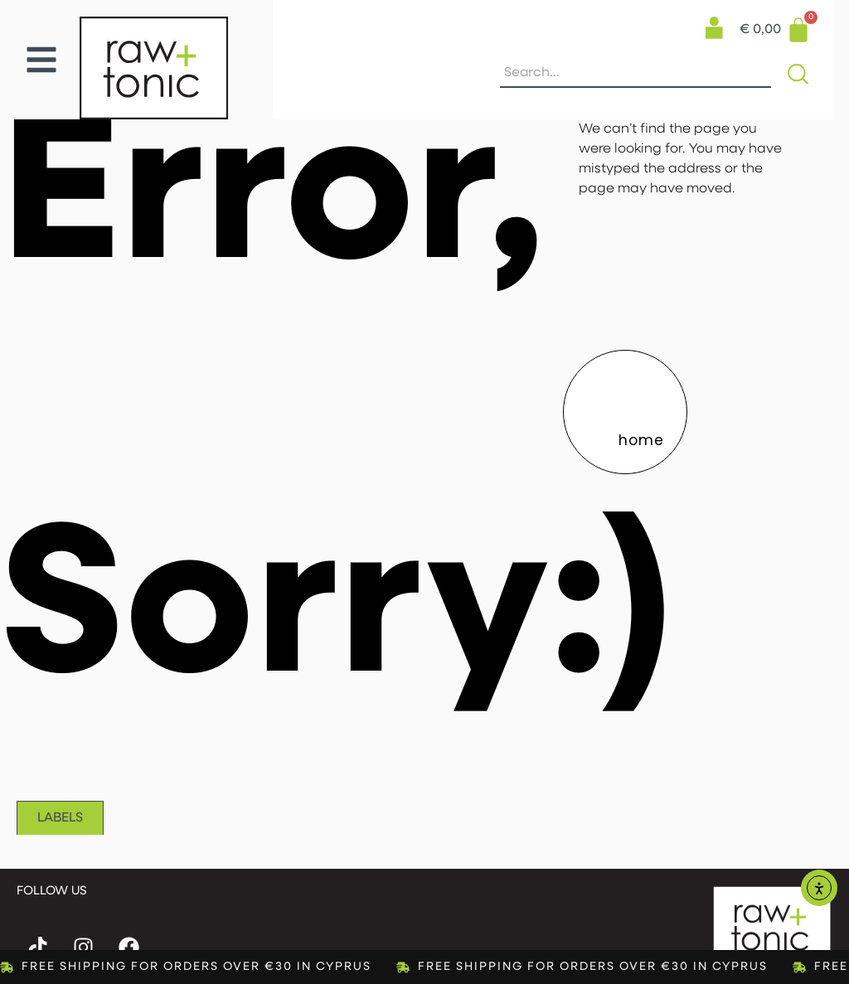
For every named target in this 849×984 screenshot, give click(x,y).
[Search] (802, 74)
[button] (41, 60)
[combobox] (636, 74)
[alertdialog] (424, 967)
